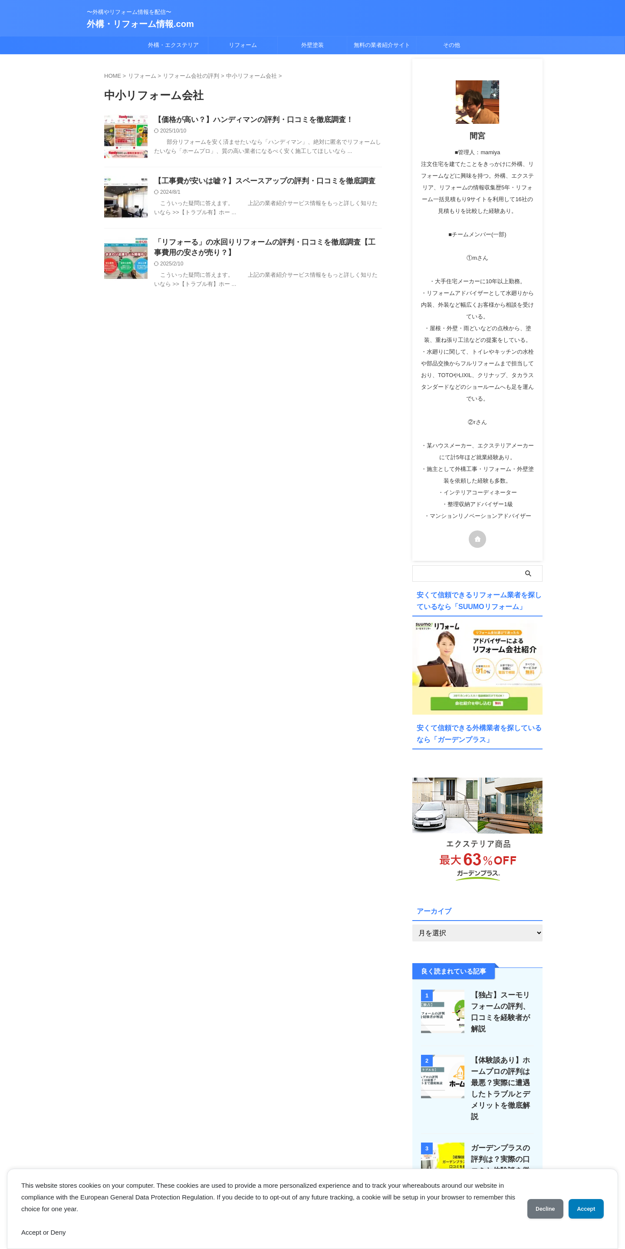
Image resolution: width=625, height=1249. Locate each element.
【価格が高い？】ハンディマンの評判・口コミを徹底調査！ (248, 120)
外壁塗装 (312, 45)
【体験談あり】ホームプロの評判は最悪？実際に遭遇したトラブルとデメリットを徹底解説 (500, 1077)
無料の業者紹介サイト (382, 45)
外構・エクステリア (173, 45)
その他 (451, 45)
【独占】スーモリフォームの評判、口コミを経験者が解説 (500, 1005)
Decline (538, 1208)
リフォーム (243, 45)
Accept (583, 1208)
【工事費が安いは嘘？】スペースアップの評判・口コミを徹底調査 (258, 181)
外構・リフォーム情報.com (140, 24)
